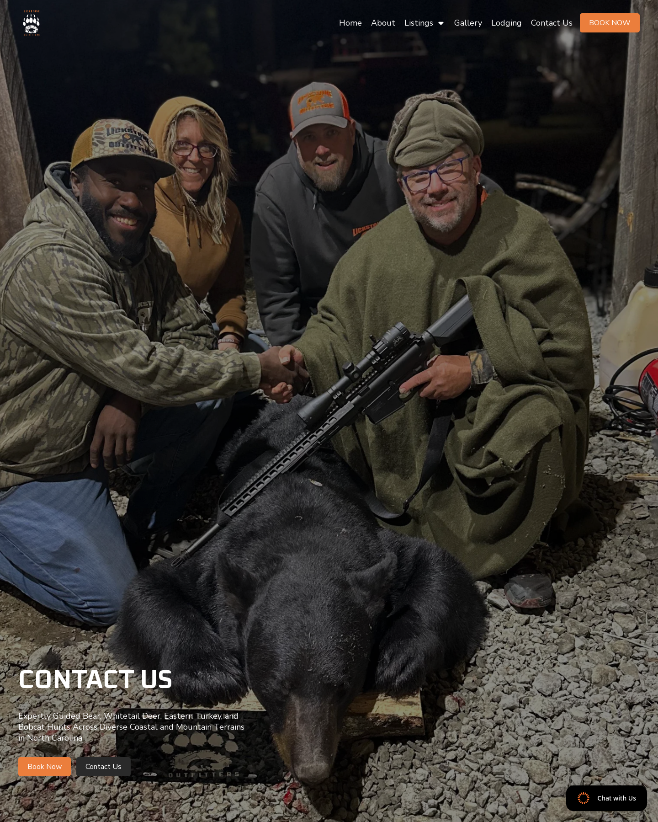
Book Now (610, 23)
